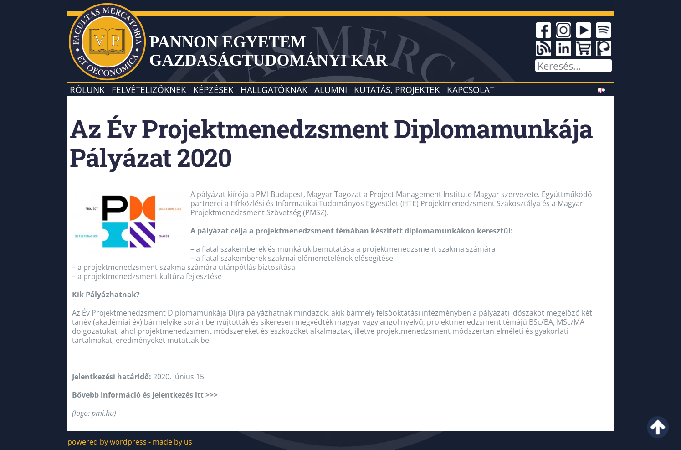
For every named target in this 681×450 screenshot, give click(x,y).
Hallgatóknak (274, 89)
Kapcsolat (470, 89)
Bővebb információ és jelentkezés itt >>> (145, 395)
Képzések (213, 89)
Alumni (330, 89)
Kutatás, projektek (397, 89)
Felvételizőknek (149, 89)
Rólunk (87, 89)
